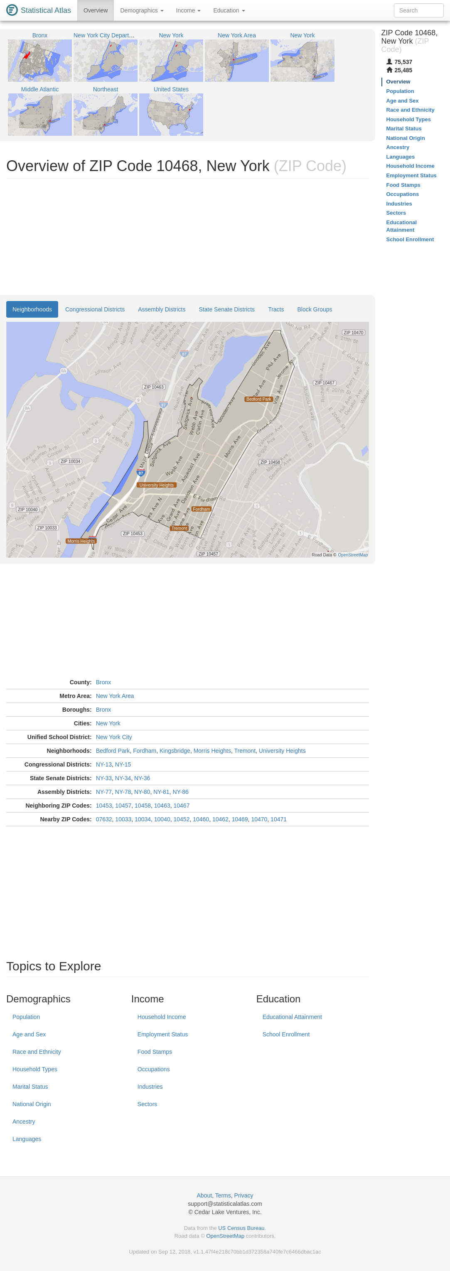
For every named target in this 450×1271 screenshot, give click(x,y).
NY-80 (142, 792)
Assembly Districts (161, 309)
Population (26, 1017)
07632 (104, 819)
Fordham (144, 750)
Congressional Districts (95, 309)
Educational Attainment (292, 1017)
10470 (259, 819)
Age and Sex (29, 1034)
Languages (26, 1139)
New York (108, 723)
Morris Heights (212, 750)
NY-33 (104, 778)
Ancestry (23, 1121)
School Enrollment (286, 1034)
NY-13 (104, 764)
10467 (182, 805)
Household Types (34, 1069)
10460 (201, 819)
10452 (182, 819)
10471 (278, 819)
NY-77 (104, 792)
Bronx (103, 682)
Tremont (245, 750)
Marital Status (30, 1086)
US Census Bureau (241, 1228)
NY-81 (161, 792)
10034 (143, 819)
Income (188, 10)
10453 (104, 805)
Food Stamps (155, 1051)
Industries (150, 1086)
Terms (223, 1195)
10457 (123, 805)
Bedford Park (113, 750)
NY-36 (142, 778)
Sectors (147, 1104)
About (204, 1195)
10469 (240, 819)
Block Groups (315, 309)
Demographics (141, 10)
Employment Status (163, 1034)
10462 (220, 819)
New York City (114, 737)
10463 (162, 805)
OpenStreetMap (225, 1236)
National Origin (31, 1104)
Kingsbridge (175, 750)
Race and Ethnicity (36, 1051)
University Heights (282, 750)
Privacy (243, 1195)
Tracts (276, 309)
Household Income (162, 1017)
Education (229, 10)
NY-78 (123, 792)
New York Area (115, 696)
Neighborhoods (32, 309)
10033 (123, 819)
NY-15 (123, 764)
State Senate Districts (227, 309)
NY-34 (123, 778)
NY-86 (180, 792)
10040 (162, 819)
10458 (143, 805)
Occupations (154, 1069)
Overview (96, 10)
